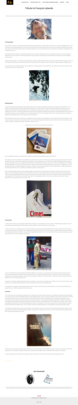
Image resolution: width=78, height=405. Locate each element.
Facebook (39, 402)
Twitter (37, 402)
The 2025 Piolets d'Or (35, 2)
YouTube (40, 402)
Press (67, 2)
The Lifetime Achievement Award (50, 2)
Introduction (25, 2)
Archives (62, 2)
